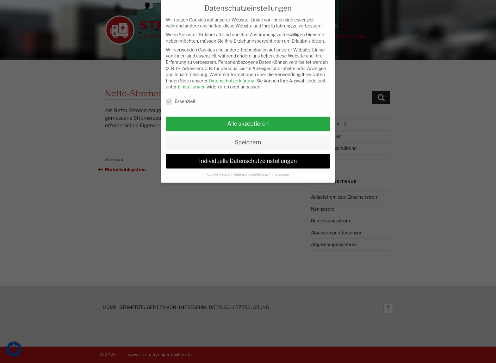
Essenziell (180, 97)
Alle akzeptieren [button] (248, 118)
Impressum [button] (280, 169)
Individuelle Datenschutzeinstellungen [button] (248, 156)
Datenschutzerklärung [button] (251, 169)
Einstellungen (192, 82)
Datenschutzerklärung (232, 75)
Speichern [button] (248, 137)
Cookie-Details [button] (219, 169)
